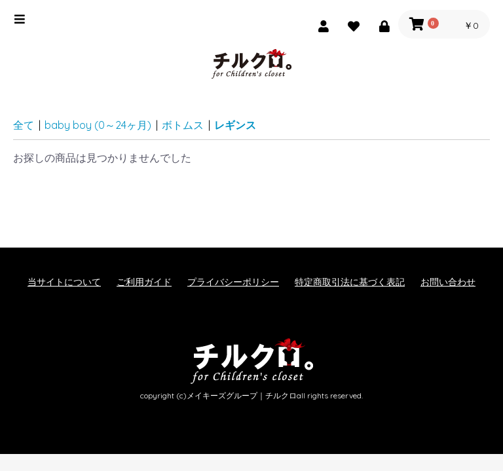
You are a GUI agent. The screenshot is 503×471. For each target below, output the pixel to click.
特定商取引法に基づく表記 (350, 282)
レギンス (235, 124)
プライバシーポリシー (233, 282)
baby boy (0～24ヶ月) (98, 124)
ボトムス (183, 124)
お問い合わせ (447, 282)
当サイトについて (64, 282)
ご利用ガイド (144, 282)
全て (23, 124)
